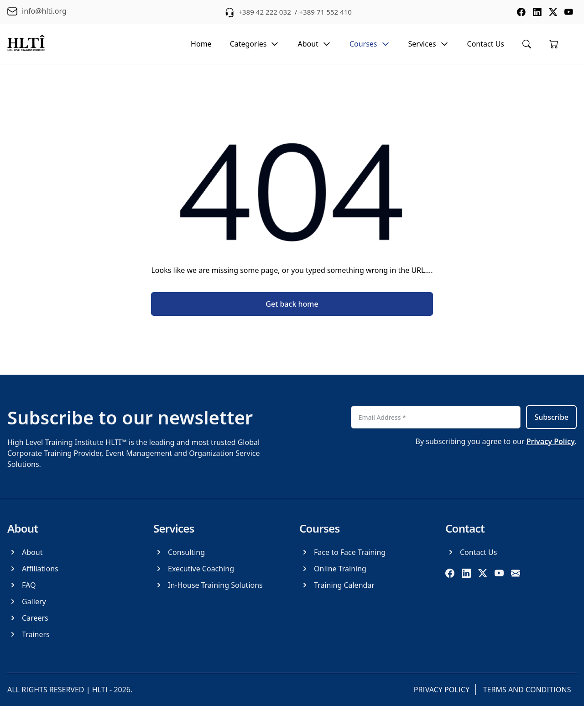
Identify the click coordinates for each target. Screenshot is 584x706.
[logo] (26, 44)
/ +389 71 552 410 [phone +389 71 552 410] (324, 12)
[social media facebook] (519, 11)
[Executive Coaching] (193, 568)
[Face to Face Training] (342, 552)
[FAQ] (21, 585)
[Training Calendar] (337, 585)
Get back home (292, 304)
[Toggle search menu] (526, 43)
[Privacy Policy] (442, 689)
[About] (24, 552)
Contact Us (485, 44)
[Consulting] (179, 552)
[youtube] (499, 573)
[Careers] (27, 617)
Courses (369, 44)
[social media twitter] (552, 11)
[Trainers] (28, 634)
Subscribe (551, 417)
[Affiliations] (32, 568)
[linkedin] (466, 573)
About (314, 44)
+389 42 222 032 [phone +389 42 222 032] (262, 12)
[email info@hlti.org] (37, 11)
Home (201, 44)
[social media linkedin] (535, 11)
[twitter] (482, 573)
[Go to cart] (553, 43)
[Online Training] (332, 568)
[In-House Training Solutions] (208, 585)
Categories (255, 44)
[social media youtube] (568, 11)
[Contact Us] (471, 552)
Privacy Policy (551, 441)
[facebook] (449, 573)
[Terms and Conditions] (529, 689)
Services (428, 44)
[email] (515, 573)
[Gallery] (26, 601)
